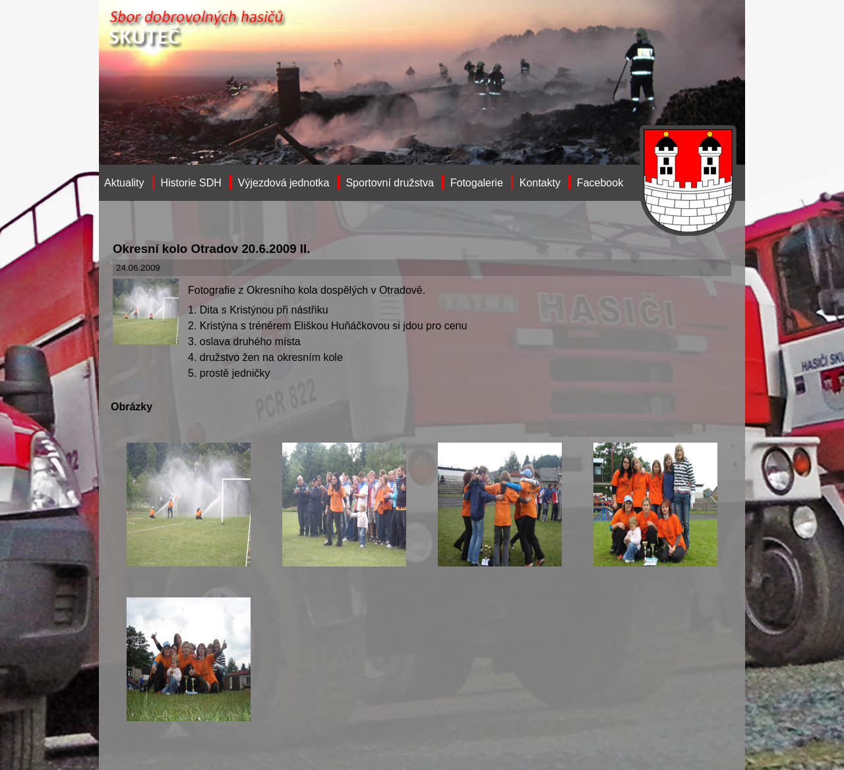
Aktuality (124, 182)
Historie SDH (190, 182)
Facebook (600, 182)
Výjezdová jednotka (284, 182)
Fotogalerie (476, 182)
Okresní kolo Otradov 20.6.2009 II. (211, 249)
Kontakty (540, 182)
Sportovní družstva (389, 182)
